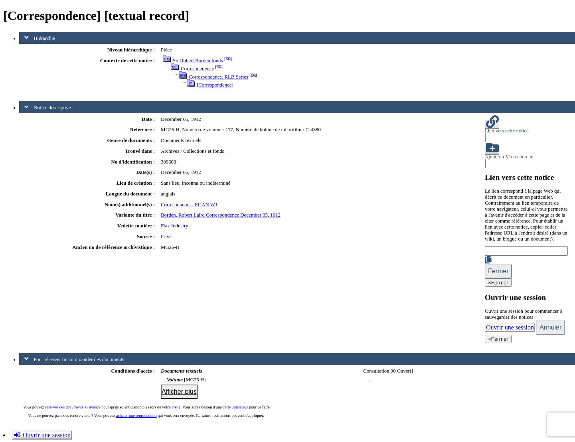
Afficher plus (179, 391)
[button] (526, 131)
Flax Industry (174, 226)
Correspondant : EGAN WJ (189, 204)
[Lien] (526, 251)
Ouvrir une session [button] (42, 435)
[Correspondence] (215, 85)
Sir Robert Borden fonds (198, 60)
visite (176, 407)
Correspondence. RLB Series (218, 77)
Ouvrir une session (510, 327)
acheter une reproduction (136, 415)
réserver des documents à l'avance (73, 407)
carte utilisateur (235, 407)
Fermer (498, 271)
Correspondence (197, 68)
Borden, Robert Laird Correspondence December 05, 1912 (221, 215)
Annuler (550, 327)
